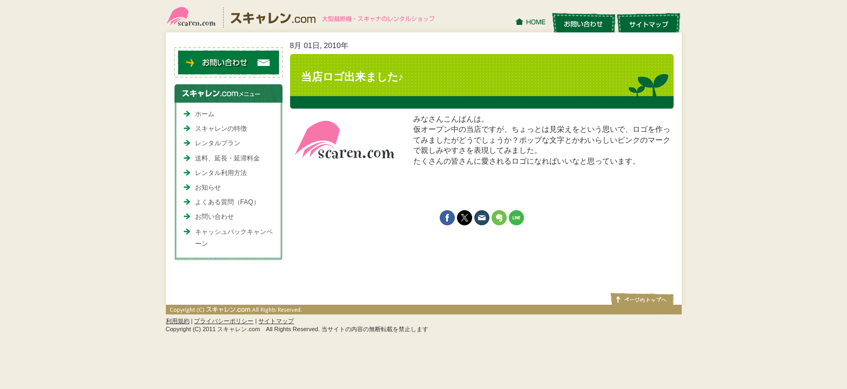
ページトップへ (641, 298)
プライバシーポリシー (223, 321)
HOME (532, 22)
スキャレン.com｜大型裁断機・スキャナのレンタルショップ (305, 16)
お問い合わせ (583, 22)
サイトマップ (649, 22)
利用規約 (178, 321)
